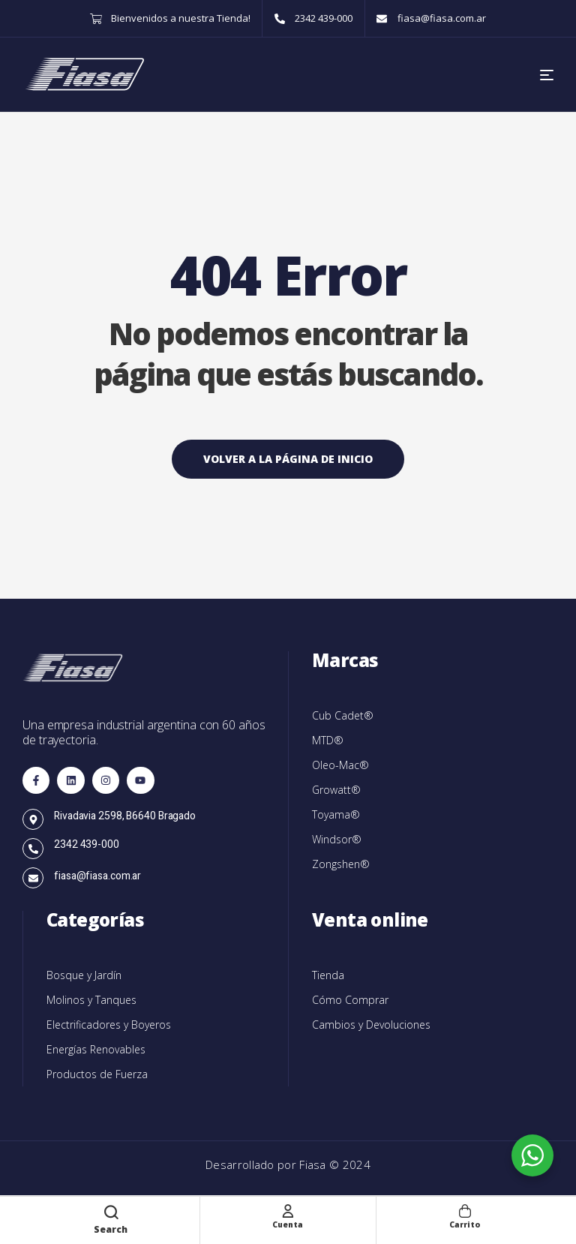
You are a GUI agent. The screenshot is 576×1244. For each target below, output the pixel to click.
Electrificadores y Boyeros (108, 1024)
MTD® (328, 740)
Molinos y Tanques (91, 1000)
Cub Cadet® (343, 715)
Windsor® (337, 839)
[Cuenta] (288, 1210)
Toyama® (336, 814)
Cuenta (287, 1223)
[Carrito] (465, 1210)
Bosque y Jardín (84, 975)
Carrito (465, 1223)
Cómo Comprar (350, 1000)
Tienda (328, 975)
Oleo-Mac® (340, 765)
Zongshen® (341, 864)
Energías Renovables (96, 1049)
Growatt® (336, 790)
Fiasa (314, 1164)
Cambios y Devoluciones (371, 1024)
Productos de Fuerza (97, 1074)
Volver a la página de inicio (288, 459)
